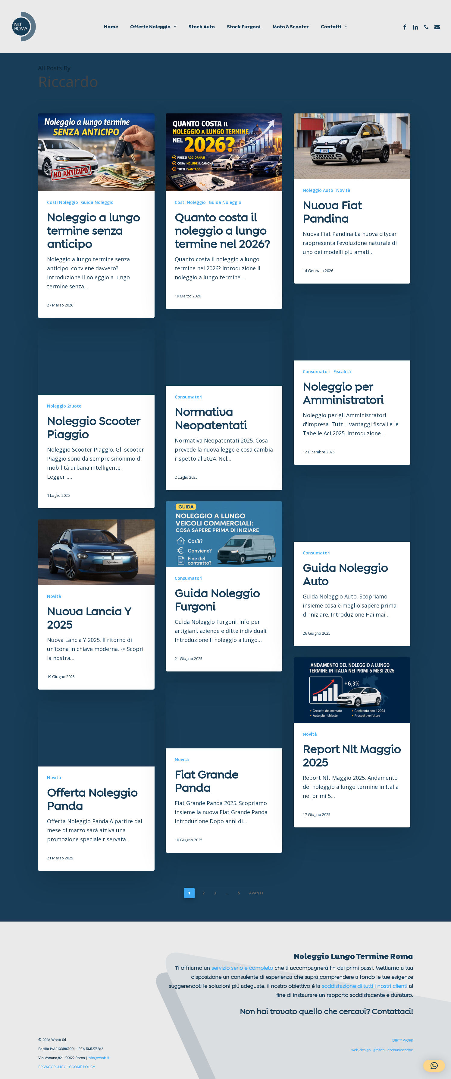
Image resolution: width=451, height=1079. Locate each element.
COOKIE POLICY (82, 1067)
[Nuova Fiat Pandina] (352, 198)
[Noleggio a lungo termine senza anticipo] (96, 215)
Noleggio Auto (318, 190)
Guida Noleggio (97, 202)
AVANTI (256, 893)
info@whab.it (98, 1058)
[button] (434, 1066)
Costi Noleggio (62, 202)
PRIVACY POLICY (51, 1067)
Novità (343, 190)
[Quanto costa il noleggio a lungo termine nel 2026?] (224, 211)
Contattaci (391, 1011)
